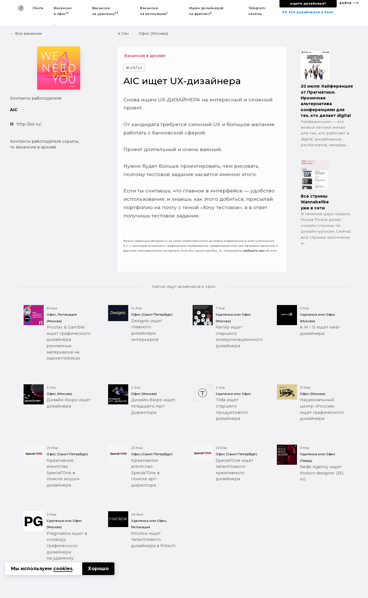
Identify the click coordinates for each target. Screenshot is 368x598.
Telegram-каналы (257, 11)
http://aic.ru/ (25, 124)
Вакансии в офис (63, 11)
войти (346, 3)
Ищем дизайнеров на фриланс (206, 11)
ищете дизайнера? (308, 3)
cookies (62, 568)
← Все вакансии (26, 33)
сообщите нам (253, 250)
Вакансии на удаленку (105, 11)
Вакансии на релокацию (153, 11)
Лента (37, 8)
